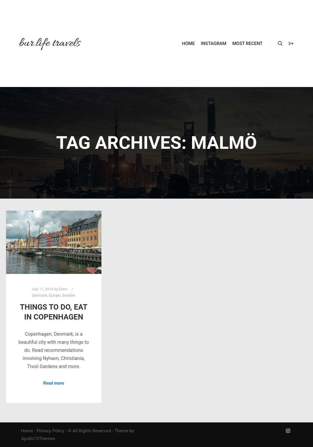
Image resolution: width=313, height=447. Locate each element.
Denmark (39, 295)
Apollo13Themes (38, 438)
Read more (53, 383)
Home (27, 431)
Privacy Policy (50, 431)
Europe (55, 295)
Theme (121, 431)
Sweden (68, 295)
